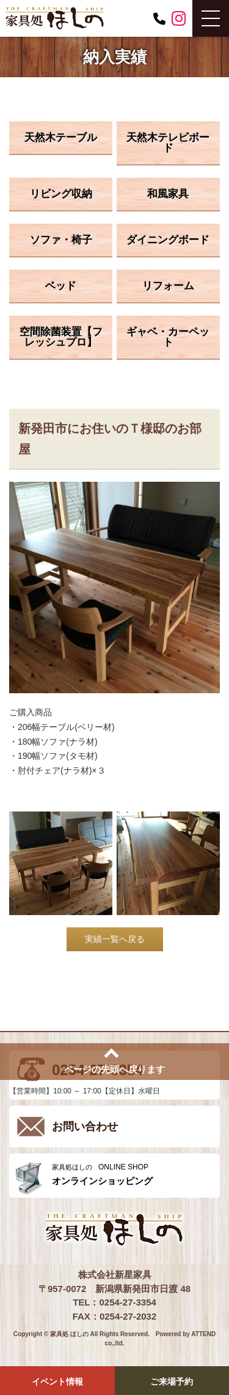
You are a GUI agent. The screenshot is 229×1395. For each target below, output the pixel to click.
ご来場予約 (171, 1381)
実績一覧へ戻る (115, 939)
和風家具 (168, 194)
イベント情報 (57, 1381)
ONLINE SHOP (133, 1175)
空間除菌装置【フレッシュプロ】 (61, 337)
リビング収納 (61, 194)
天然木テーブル (60, 137)
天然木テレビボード (167, 143)
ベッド (60, 286)
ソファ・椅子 (61, 240)
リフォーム (168, 286)
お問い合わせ (85, 1126)
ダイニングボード (167, 240)
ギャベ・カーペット (167, 337)
